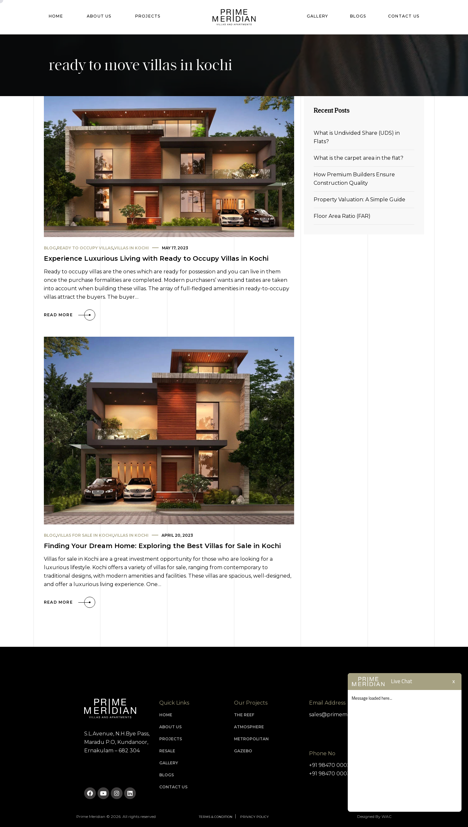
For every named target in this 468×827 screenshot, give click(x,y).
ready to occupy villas (85, 247)
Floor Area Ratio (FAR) (342, 216)
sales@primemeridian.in (339, 714)
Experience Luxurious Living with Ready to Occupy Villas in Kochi (156, 258)
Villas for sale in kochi (85, 535)
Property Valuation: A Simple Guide (359, 199)
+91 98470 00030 (331, 774)
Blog (50, 247)
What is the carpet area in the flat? (358, 158)
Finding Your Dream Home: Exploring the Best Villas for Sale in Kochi (162, 546)
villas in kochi (131, 247)
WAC (387, 816)
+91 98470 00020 (331, 765)
